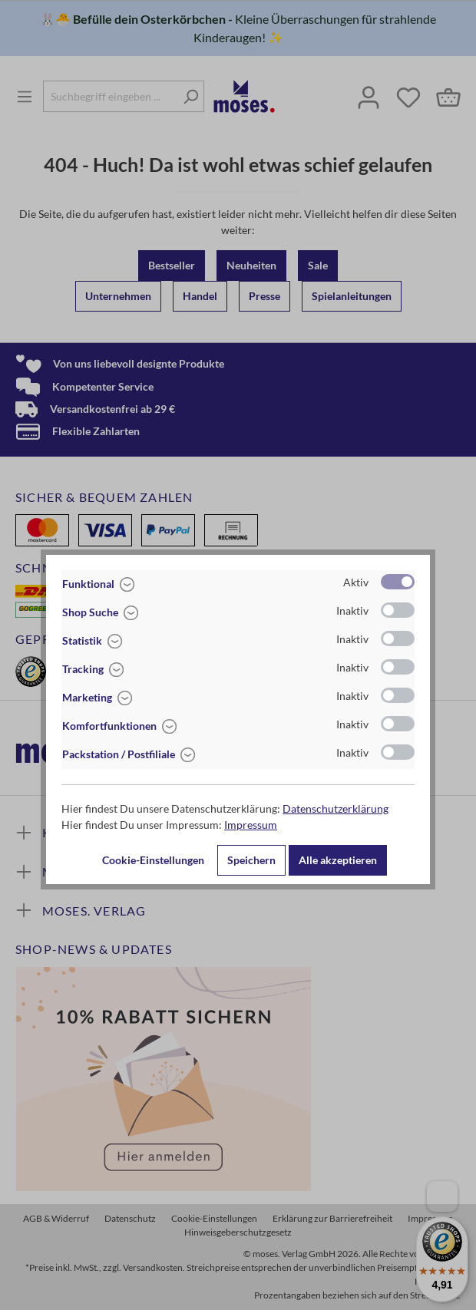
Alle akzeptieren (338, 859)
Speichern (251, 859)
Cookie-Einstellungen (153, 859)
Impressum (250, 824)
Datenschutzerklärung (335, 808)
